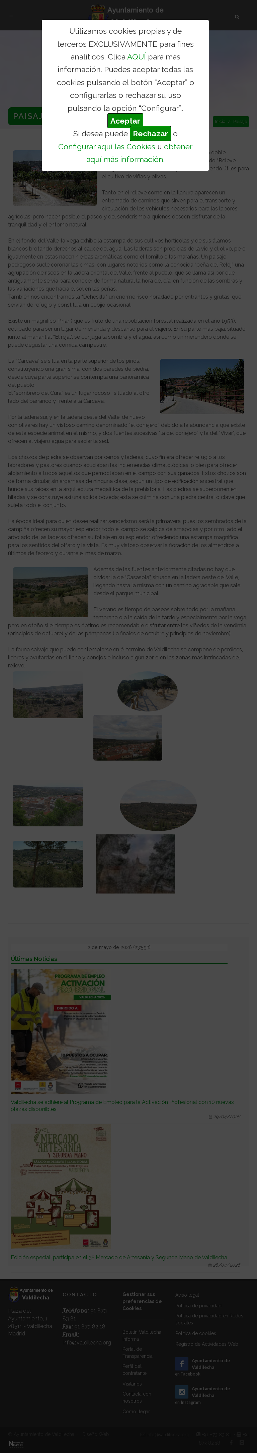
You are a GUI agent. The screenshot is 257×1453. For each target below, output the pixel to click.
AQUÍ (136, 56)
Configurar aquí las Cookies (106, 146)
